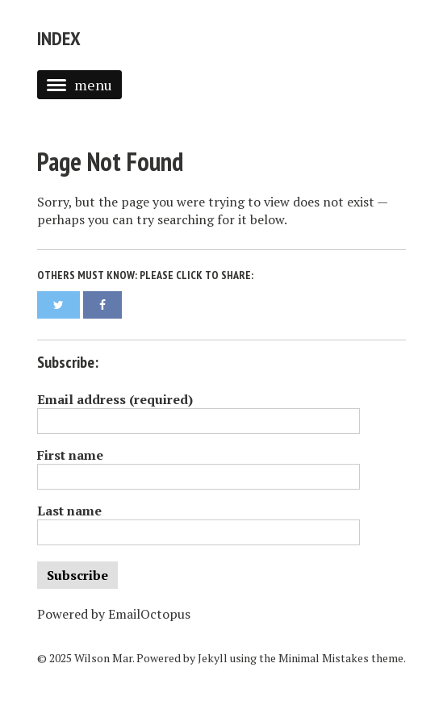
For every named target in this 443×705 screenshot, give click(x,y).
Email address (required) (115, 399)
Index (59, 38)
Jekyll (213, 657)
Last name (69, 510)
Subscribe (77, 575)
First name (70, 455)
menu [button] (79, 84)
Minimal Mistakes (323, 657)
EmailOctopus (149, 614)
